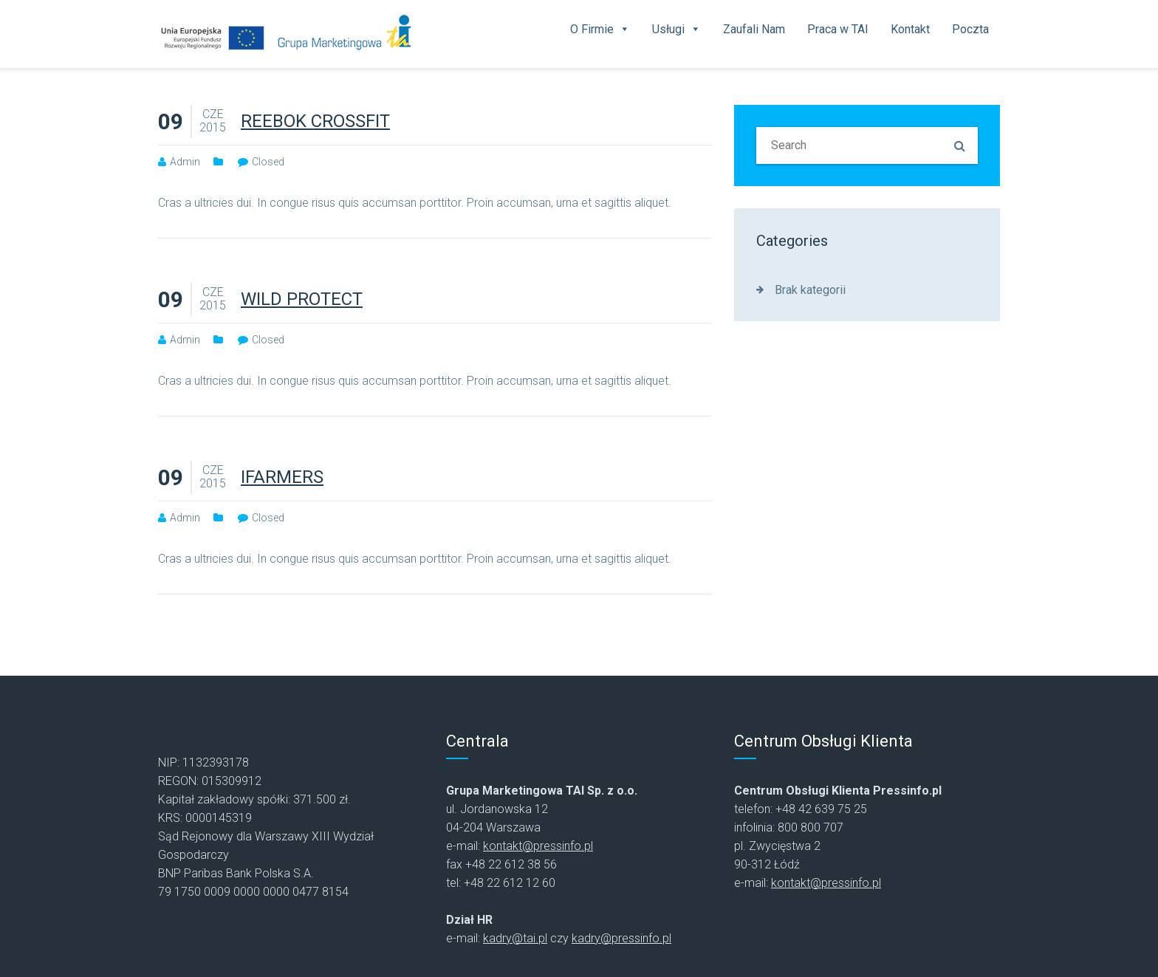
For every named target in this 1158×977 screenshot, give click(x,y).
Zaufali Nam (754, 29)
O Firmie (600, 29)
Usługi (676, 29)
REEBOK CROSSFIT (315, 121)
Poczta (970, 29)
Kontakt (910, 29)
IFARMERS (282, 477)
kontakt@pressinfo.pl (538, 846)
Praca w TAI (837, 29)
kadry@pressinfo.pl (621, 938)
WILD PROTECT (302, 299)
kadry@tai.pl (515, 938)
